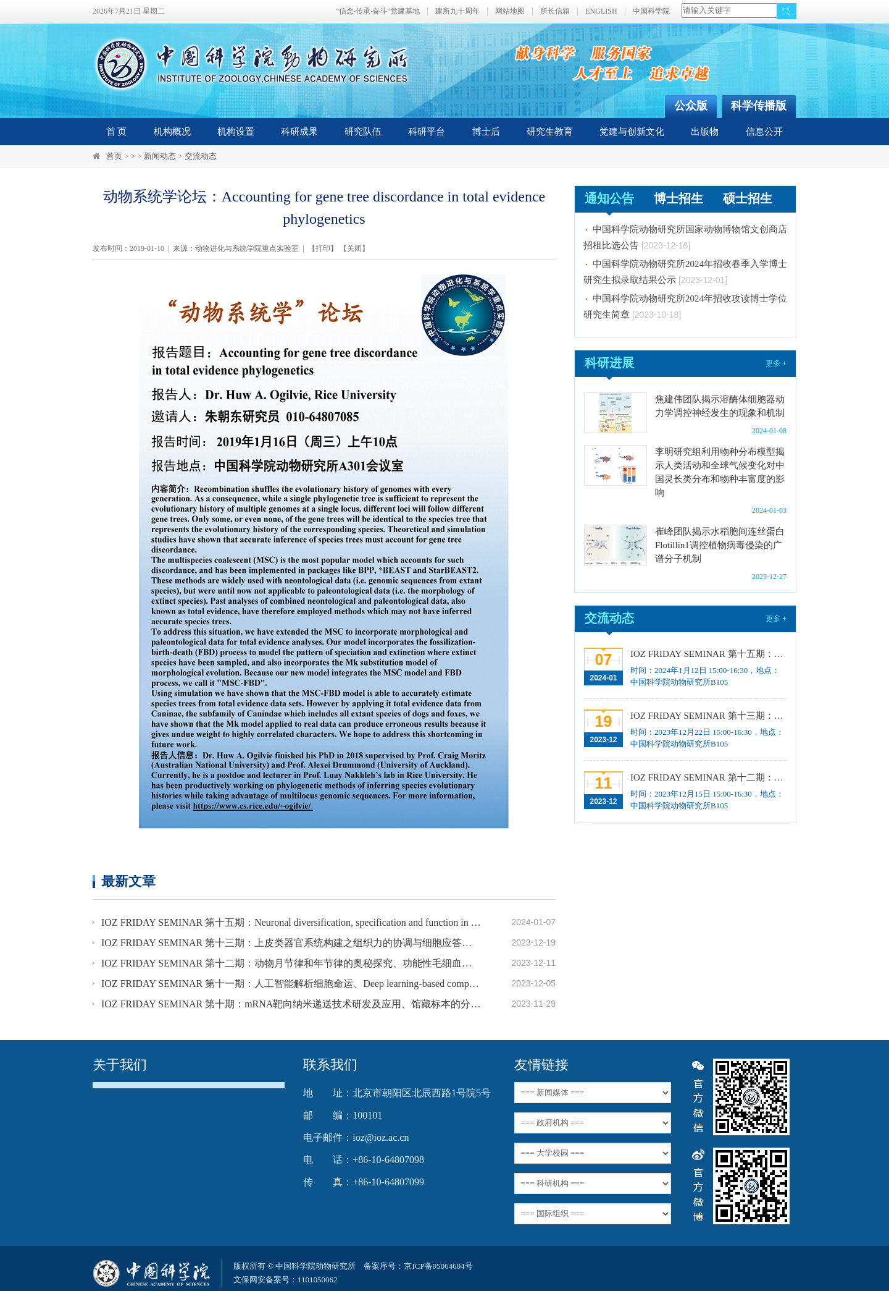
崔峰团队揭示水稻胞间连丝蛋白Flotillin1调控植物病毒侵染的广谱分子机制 (720, 545)
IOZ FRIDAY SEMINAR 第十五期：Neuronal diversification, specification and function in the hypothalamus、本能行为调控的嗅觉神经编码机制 (291, 922)
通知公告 (609, 198)
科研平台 (426, 132)
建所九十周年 (457, 11)
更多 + (776, 363)
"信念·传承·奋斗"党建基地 (378, 11)
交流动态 (201, 156)
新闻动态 (160, 156)
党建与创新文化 (631, 132)
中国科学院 (651, 11)
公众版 (690, 105)
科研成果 (299, 132)
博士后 (486, 132)
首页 (114, 156)
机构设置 (235, 132)
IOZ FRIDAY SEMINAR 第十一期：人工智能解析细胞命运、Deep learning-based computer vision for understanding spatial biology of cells (291, 983)
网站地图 (510, 11)
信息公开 (764, 132)
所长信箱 (555, 11)
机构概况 (172, 132)
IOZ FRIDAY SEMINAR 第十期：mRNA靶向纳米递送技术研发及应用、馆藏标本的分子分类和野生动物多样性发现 (291, 1004)
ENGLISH (601, 11)
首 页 (116, 132)
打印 (322, 248)
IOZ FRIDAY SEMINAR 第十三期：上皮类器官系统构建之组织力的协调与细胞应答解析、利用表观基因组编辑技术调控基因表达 (291, 943)
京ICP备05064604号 (438, 1266)
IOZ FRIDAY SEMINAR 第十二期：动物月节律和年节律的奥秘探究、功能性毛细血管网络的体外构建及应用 (291, 963)
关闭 (354, 248)
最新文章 (128, 881)
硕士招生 (747, 198)
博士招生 (678, 198)
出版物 (705, 132)
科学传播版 (759, 105)
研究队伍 (363, 132)
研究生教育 (550, 132)
